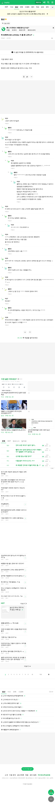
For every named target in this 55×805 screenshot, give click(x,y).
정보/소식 (16, 441)
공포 (42, 7)
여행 (8, 30)
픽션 (37, 7)
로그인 (19, 338)
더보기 (23, 603)
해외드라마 (32, 30)
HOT (6, 7)
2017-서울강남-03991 (40, 778)
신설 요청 (6, 23)
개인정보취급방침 (44, 775)
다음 (40, 674)
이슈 (11, 7)
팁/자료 (24, 441)
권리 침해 (33, 775)
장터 (32, 7)
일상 (16, 7)
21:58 (51, 691)
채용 (26, 775)
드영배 (27, 7)
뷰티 (47, 7)
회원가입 (38, 2)
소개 (6, 775)
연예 (21, 7)
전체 (3, 441)
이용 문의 (12, 775)
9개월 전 (3, 38)
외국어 (14, 30)
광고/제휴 (20, 775)
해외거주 (22, 30)
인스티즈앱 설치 (27, 769)
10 (32, 674)
